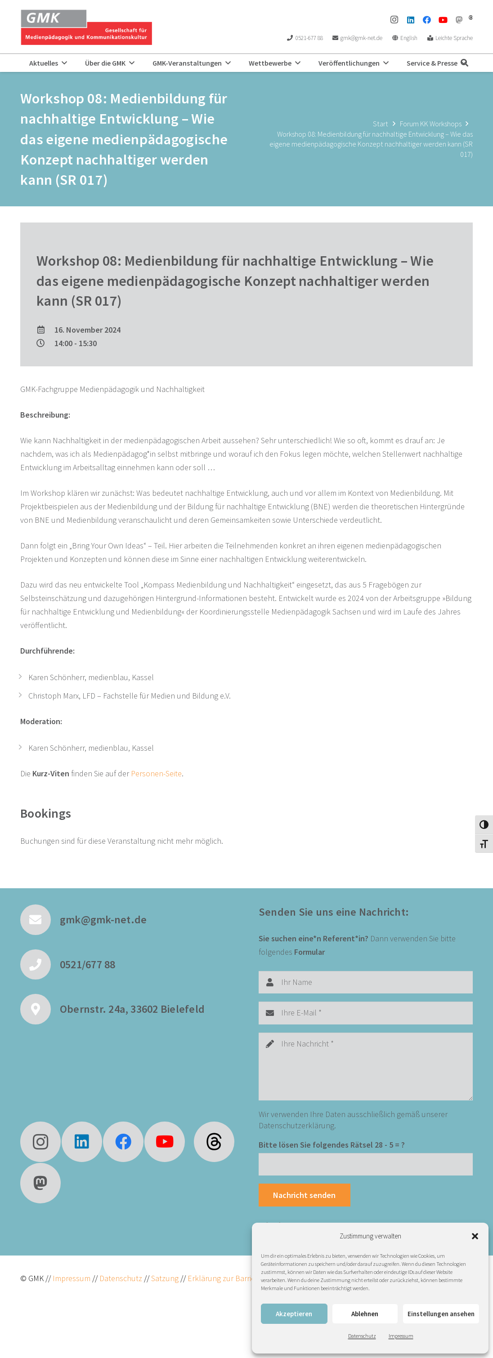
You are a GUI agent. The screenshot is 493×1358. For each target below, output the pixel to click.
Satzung (164, 1278)
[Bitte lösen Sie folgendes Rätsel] (366, 1164)
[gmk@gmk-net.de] (40, 919)
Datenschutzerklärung (296, 1125)
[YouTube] (443, 20)
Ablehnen (364, 1313)
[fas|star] (214, 1142)
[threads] (471, 17)
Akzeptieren (294, 1313)
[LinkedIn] (411, 20)
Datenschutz (362, 1335)
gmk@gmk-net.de (103, 919)
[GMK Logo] (86, 27)
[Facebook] (427, 20)
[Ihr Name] (366, 982)
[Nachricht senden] (304, 1195)
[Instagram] (394, 20)
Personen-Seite (156, 773)
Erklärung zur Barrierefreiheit (236, 1278)
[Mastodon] (459, 20)
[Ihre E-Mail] (366, 1013)
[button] (475, 1236)
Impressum (401, 1335)
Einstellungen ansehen (441, 1313)
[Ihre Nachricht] (366, 1066)
